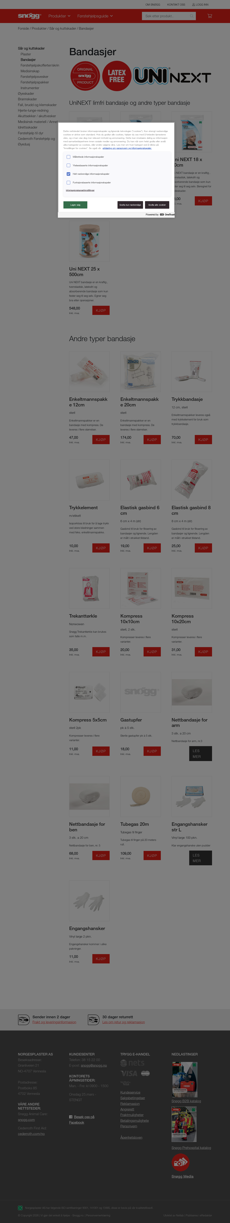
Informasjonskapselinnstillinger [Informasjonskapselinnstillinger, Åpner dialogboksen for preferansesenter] (80, 190)
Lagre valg (75, 205)
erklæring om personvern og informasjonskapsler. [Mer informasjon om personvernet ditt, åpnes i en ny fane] (127, 148)
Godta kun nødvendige (130, 205)
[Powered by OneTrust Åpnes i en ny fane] (159, 215)
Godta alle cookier (157, 205)
